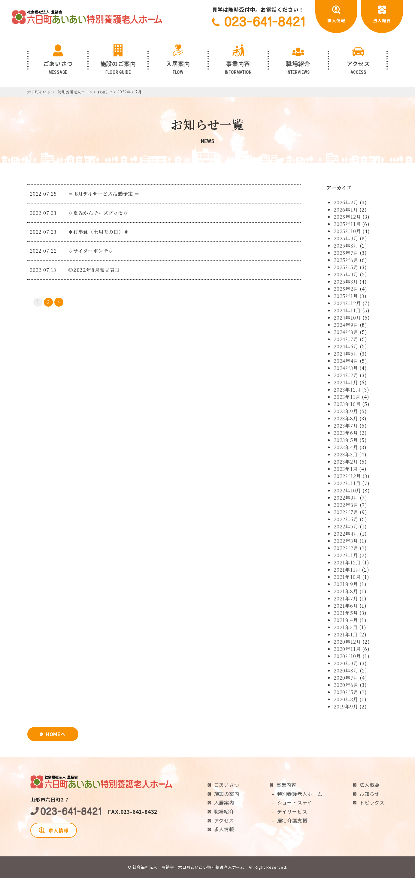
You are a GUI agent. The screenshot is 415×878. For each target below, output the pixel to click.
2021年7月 (346, 598)
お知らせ (369, 793)
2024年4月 (346, 360)
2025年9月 (346, 238)
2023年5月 (346, 440)
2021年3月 (346, 627)
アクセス (224, 820)
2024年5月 (346, 353)
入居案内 (224, 802)
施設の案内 (226, 793)
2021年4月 (346, 620)
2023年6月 (346, 432)
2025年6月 (346, 260)
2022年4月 (346, 533)
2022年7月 (346, 512)
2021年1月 (346, 634)
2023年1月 (346, 468)
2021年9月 (346, 584)
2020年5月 (346, 692)
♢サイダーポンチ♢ (90, 250)
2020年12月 (347, 641)
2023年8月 (346, 418)
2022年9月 (346, 497)
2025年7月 (346, 252)
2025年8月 (346, 245)
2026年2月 (346, 202)
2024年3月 (346, 368)
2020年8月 (346, 670)
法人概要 (369, 784)
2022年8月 (346, 504)
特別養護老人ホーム (300, 793)
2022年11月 (347, 483)
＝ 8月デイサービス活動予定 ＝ (104, 193)
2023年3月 (346, 454)
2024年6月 (346, 346)
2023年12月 (347, 389)
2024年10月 (347, 317)
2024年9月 (346, 324)
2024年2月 (346, 375)
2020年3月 (346, 699)
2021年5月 (346, 612)
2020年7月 (346, 677)
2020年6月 (346, 684)
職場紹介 (224, 811)
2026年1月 (346, 209)
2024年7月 (346, 339)
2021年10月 (347, 576)
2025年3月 (346, 281)
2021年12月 (347, 562)
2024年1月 (346, 382)
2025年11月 (347, 224)
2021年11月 (347, 569)
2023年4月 (346, 447)
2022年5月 (346, 526)
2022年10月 (347, 490)
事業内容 (286, 784)
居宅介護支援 (292, 820)
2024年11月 (347, 310)
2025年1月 (346, 296)
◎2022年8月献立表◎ (94, 269)
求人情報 (54, 830)
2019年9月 (346, 706)
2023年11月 (347, 396)
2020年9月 (346, 663)
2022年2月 (346, 548)
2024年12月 (347, 303)
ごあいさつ (226, 784)
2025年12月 (347, 216)
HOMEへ (56, 734)
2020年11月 (347, 648)
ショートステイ (295, 802)
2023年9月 (346, 411)
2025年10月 (347, 231)
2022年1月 (346, 555)
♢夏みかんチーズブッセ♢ (98, 212)
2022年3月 (346, 540)
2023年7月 (346, 425)
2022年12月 (347, 476)
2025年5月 (346, 267)
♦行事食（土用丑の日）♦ (98, 231)
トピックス (372, 802)
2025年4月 (346, 274)
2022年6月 (346, 519)
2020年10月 (347, 656)
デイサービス (292, 811)
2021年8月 (346, 591)
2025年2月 (346, 288)
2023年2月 (346, 461)
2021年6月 (346, 605)
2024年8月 (346, 332)
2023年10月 (347, 404)
